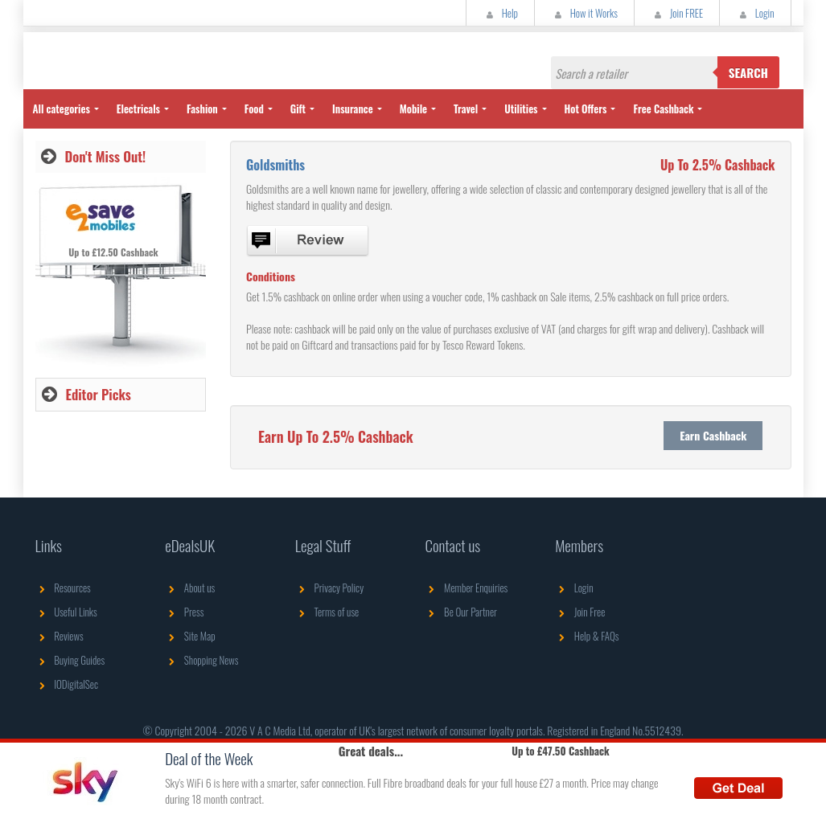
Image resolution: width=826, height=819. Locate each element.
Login (755, 13)
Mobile (413, 108)
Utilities (520, 108)
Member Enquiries (466, 587)
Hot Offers (586, 108)
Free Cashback (663, 108)
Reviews (59, 636)
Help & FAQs (586, 636)
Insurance (352, 108)
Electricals (138, 108)
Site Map (190, 636)
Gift (298, 108)
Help (500, 13)
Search (748, 72)
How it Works (584, 13)
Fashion (202, 108)
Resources (63, 587)
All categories (61, 108)
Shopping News (201, 660)
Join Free (580, 612)
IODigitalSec (67, 684)
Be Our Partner (460, 612)
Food (254, 108)
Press (184, 612)
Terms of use (327, 612)
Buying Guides (70, 660)
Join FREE (677, 13)
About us (190, 587)
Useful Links (66, 612)
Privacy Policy (329, 587)
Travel (466, 108)
